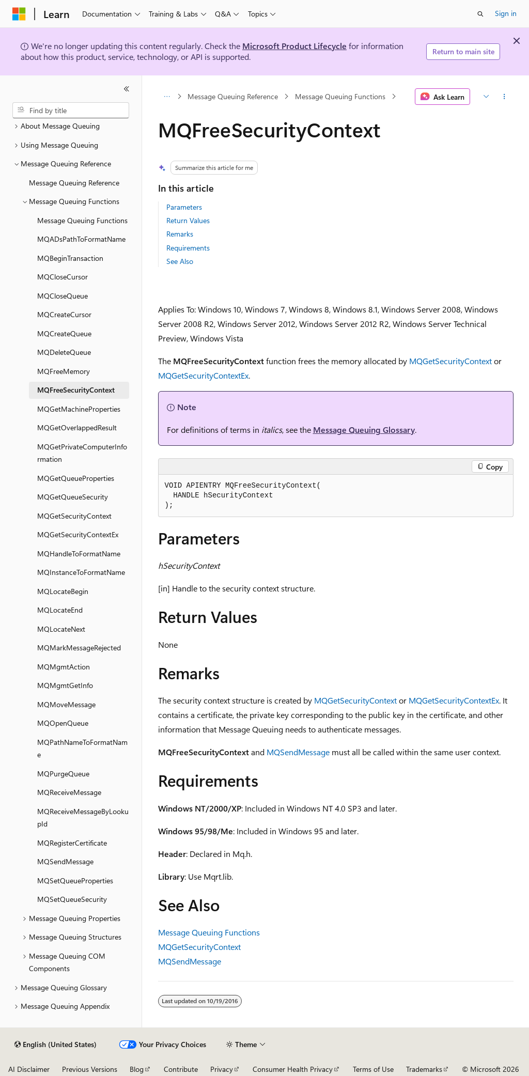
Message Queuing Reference (233, 96)
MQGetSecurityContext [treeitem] (74, 516)
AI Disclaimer (29, 1069)
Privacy (221, 1069)
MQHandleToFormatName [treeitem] (78, 553)
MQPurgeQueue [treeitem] (63, 773)
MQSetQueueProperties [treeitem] (75, 880)
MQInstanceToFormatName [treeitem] (81, 572)
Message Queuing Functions (340, 96)
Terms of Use (373, 1069)
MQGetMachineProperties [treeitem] (78, 409)
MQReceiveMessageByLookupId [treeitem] (83, 817)
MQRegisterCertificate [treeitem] (72, 843)
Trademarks (424, 1069)
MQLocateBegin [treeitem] (62, 591)
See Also (179, 261)
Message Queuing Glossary (364, 429)
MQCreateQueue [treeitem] (64, 333)
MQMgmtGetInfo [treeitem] (65, 685)
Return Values (188, 220)
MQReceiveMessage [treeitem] (69, 792)
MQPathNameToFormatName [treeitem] (82, 748)
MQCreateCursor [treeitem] (64, 314)
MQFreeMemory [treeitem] (63, 371)
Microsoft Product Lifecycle (294, 45)
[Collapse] (126, 89)
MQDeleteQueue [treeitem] (64, 352)
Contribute (181, 1069)
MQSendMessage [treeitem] (65, 861)
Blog (137, 1069)
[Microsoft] (19, 14)
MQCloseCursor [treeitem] (62, 277)
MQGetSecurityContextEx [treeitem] (77, 534)
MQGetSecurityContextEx (203, 375)
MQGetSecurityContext (450, 360)
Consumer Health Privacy (293, 1069)
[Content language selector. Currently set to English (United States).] (55, 1044)
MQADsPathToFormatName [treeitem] (81, 239)
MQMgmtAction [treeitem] (63, 667)
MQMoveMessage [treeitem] (66, 704)
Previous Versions (89, 1069)
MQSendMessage (298, 751)
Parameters (184, 207)
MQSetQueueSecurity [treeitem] (72, 899)
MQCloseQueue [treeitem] (62, 296)
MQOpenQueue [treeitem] (62, 723)
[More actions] (504, 96)
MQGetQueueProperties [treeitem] (75, 478)
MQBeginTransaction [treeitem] (70, 258)
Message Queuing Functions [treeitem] (82, 220)
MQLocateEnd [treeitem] (60, 610)
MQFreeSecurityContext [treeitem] (76, 390)
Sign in (506, 13)
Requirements (188, 248)
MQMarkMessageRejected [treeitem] (79, 647)
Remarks (179, 234)
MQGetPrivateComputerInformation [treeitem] (82, 453)
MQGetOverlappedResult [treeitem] (77, 427)
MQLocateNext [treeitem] (61, 629)
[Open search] (480, 14)
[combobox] (70, 110)
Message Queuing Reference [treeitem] (74, 183)
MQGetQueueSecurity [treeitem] (72, 497)
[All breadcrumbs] (167, 96)
